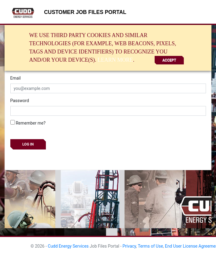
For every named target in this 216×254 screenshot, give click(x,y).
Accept (169, 60)
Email (15, 78)
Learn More (115, 60)
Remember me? (28, 122)
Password (19, 100)
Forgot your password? (31, 156)
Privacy (129, 246)
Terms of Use (150, 246)
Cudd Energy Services (68, 246)
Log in (28, 144)
